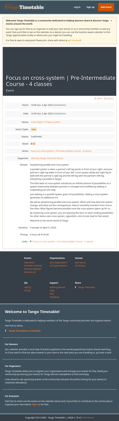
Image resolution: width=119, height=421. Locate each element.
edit (98, 98)
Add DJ (27, 287)
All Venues (80, 265)
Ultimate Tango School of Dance (47, 158)
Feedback (54, 297)
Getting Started (57, 287)
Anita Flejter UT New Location (46, 122)
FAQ (52, 293)
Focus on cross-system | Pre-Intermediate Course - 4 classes (61, 150)
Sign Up (36, 404)
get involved (74, 40)
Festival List (30, 272)
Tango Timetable (86, 287)
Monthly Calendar (33, 265)
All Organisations (58, 265)
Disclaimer (88, 417)
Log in (77, 7)
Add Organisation (58, 262)
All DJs (27, 290)
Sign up (91, 7)
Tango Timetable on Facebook (25, 330)
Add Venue (80, 262)
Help (52, 290)
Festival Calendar (32, 268)
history (109, 98)
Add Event (106, 7)
